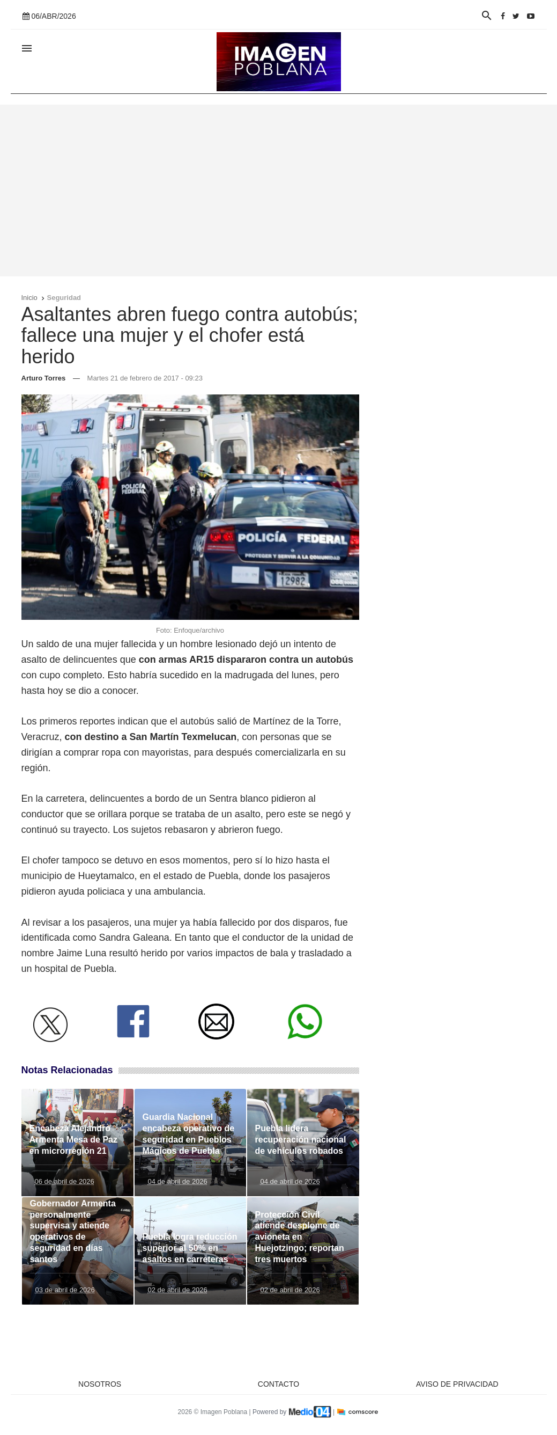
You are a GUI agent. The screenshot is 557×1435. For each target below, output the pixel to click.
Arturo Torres (43, 378)
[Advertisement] (279, 190)
